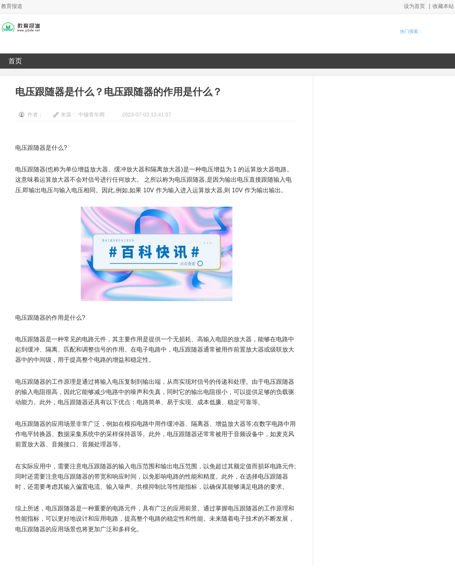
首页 (15, 61)
